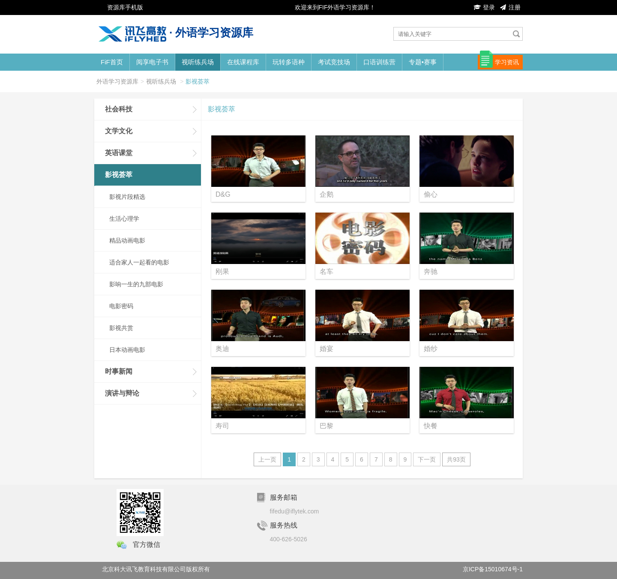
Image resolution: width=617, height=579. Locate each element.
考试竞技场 (334, 62)
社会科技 (118, 109)
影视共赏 (121, 328)
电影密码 (121, 306)
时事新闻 (118, 371)
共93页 (456, 459)
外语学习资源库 (117, 81)
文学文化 (118, 131)
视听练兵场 (198, 62)
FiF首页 (112, 62)
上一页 (267, 459)
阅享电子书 (152, 62)
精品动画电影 (127, 240)
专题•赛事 (423, 62)
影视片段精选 (127, 197)
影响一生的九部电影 (136, 284)
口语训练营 (379, 62)
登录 (484, 7)
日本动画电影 (127, 350)
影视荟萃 (198, 81)
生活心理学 (124, 219)
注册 (510, 7)
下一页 (427, 459)
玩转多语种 (289, 62)
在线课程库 (243, 62)
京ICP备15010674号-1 (493, 569)
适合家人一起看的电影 (139, 262)
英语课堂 (118, 152)
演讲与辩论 (122, 393)
